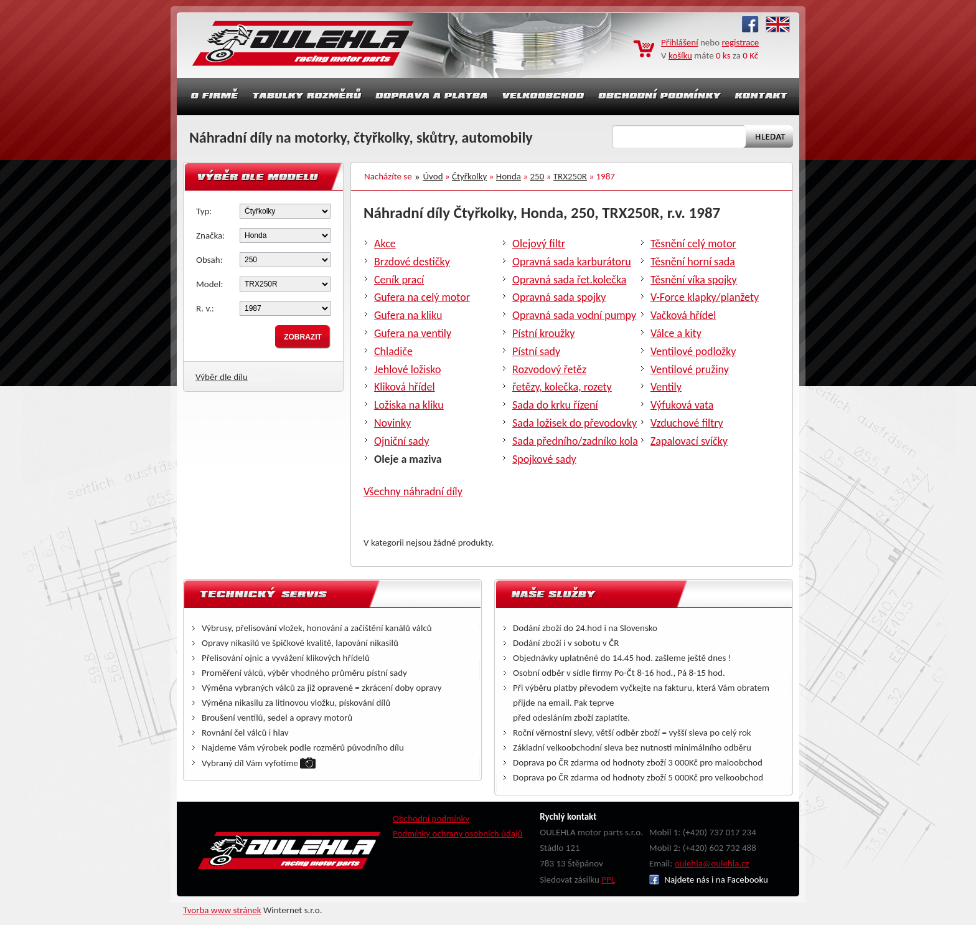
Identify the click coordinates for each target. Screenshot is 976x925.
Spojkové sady (544, 459)
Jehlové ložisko (407, 369)
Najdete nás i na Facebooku (708, 879)
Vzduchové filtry (686, 423)
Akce (385, 243)
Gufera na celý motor (422, 297)
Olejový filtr (538, 243)
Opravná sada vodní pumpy (574, 315)
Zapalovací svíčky (689, 441)
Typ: (204, 211)
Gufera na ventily (412, 333)
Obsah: (209, 259)
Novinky (392, 423)
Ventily (666, 387)
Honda (508, 176)
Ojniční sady (401, 441)
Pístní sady (536, 351)
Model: (209, 284)
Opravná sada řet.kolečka (569, 280)
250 (537, 176)
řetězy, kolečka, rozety (562, 387)
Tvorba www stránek (222, 910)
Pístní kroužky (543, 333)
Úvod (433, 176)
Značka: (210, 235)
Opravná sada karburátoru (571, 261)
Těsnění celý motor (693, 243)
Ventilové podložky (693, 351)
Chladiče (393, 351)
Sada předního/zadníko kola (575, 441)
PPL (608, 879)
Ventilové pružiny (689, 369)
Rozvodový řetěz (549, 369)
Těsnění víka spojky (693, 280)
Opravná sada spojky (559, 297)
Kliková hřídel (404, 387)
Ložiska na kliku (409, 405)
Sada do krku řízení (555, 405)
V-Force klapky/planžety (704, 297)
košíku (680, 55)
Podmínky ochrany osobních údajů (458, 833)
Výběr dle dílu (221, 376)
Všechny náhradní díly (413, 491)
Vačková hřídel (683, 315)
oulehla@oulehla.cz (712, 863)
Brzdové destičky (412, 261)
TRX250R (570, 176)
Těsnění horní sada (692, 261)
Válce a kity (676, 333)
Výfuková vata (681, 405)
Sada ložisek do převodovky (574, 423)
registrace (740, 42)
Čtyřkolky (469, 176)
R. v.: (205, 308)
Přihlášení (679, 42)
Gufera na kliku (408, 315)
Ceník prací (399, 280)
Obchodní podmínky (431, 818)
